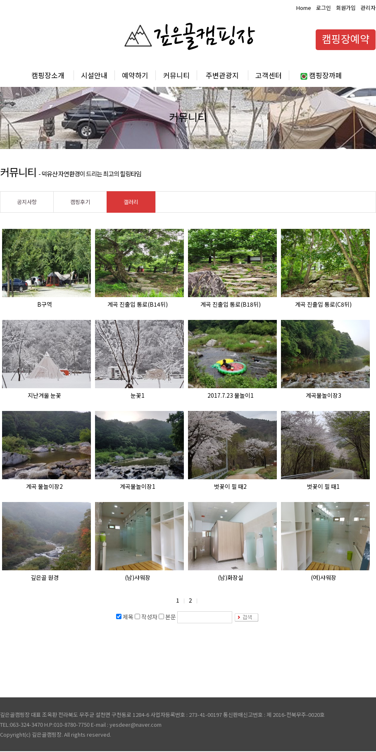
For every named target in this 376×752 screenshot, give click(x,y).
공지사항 (27, 202)
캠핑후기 (80, 202)
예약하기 (135, 75)
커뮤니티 (176, 75)
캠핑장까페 (321, 75)
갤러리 (131, 202)
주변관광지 (222, 75)
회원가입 (346, 8)
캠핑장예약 (345, 38)
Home (303, 8)
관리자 (368, 8)
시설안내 (94, 75)
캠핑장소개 (47, 75)
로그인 (323, 8)
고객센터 (268, 75)
